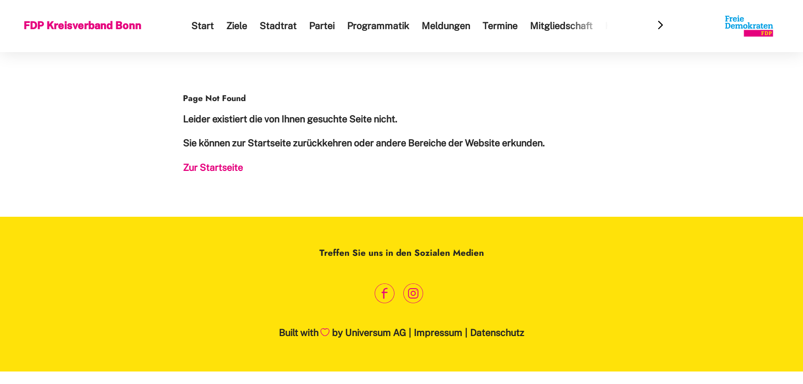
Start (202, 25)
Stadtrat (278, 25)
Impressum (438, 332)
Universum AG (375, 332)
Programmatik (378, 25)
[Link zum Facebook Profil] (385, 293)
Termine (500, 25)
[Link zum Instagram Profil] (413, 293)
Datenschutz (497, 332)
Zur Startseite (213, 167)
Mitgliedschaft (561, 25)
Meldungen (446, 25)
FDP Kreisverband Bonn (82, 25)
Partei (322, 25)
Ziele (236, 25)
